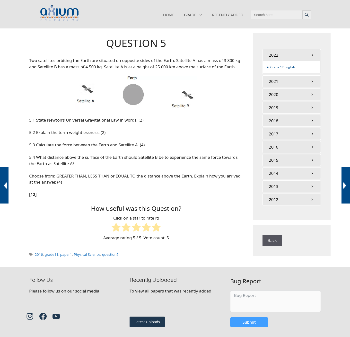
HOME (168, 15)
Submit (249, 322)
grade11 (51, 254)
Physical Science (87, 254)
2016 (39, 254)
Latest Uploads (147, 321)
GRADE (195, 15)
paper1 (66, 254)
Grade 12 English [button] (282, 67)
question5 (110, 254)
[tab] (292, 55)
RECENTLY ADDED (227, 15)
